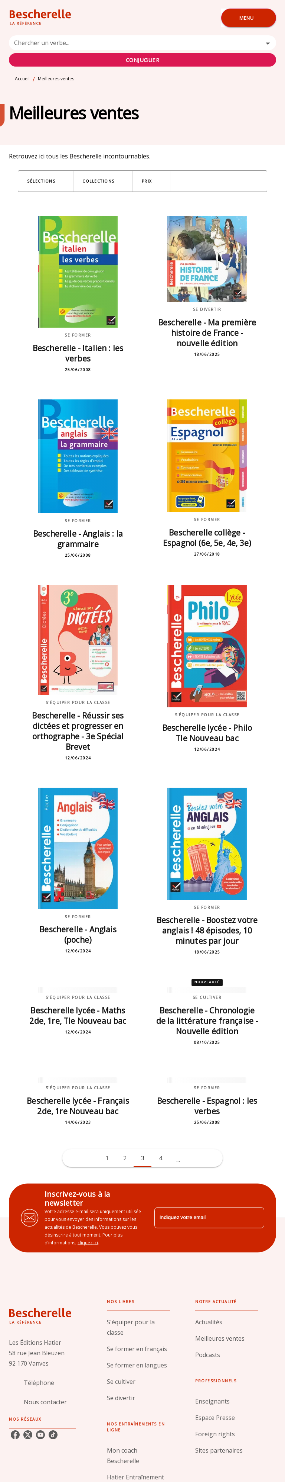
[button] (45, 181)
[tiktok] (53, 1434)
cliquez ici (88, 1242)
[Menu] (248, 18)
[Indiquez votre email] (200, 1218)
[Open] (267, 43)
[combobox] (142, 51)
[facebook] (15, 1434)
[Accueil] (40, 17)
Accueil (22, 78)
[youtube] (40, 1434)
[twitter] (28, 1434)
